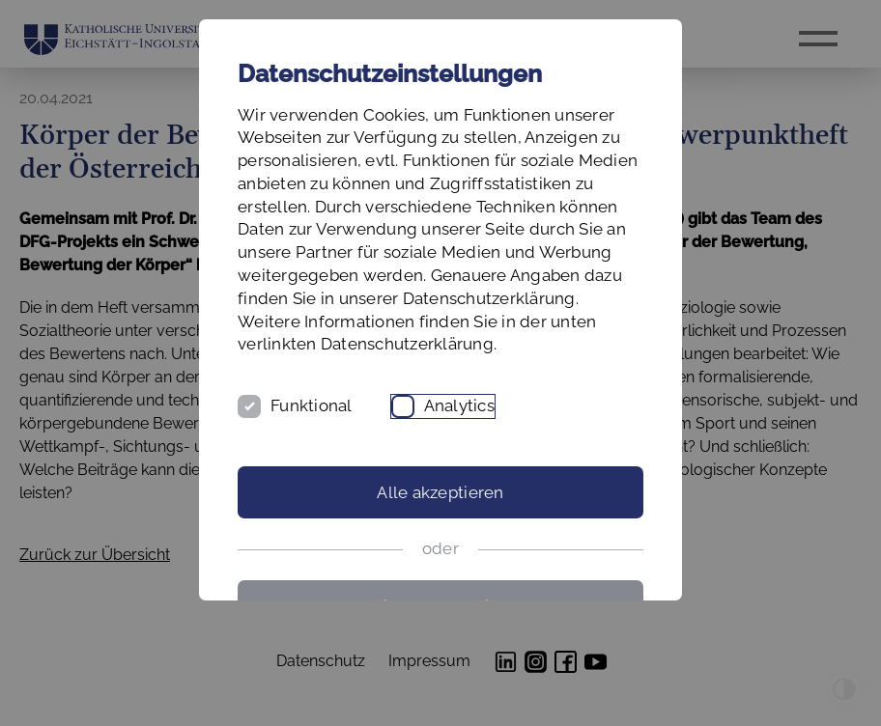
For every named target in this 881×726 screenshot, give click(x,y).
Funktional (311, 405)
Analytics (459, 405)
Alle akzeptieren (440, 492)
